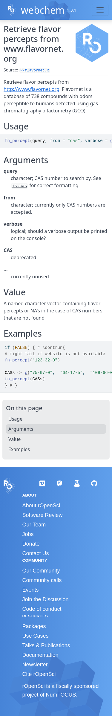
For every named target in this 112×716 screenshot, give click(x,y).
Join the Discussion (45, 599)
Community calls (42, 580)
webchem (43, 10)
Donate (31, 544)
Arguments (20, 429)
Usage (15, 419)
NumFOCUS (61, 695)
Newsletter (35, 665)
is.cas (19, 186)
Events (30, 590)
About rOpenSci (41, 506)
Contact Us (35, 553)
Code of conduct (42, 609)
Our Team (34, 525)
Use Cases (35, 636)
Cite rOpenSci (39, 674)
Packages (34, 626)
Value (14, 439)
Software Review (42, 515)
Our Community (41, 571)
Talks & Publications (46, 645)
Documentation (40, 655)
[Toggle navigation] (100, 10)
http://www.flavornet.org (31, 89)
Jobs (28, 534)
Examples (19, 449)
